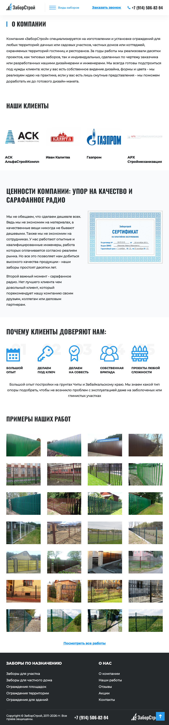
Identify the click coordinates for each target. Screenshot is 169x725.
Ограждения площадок (26, 687)
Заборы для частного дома (29, 680)
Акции (104, 693)
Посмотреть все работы (84, 643)
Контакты (107, 700)
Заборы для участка (23, 674)
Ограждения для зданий (27, 700)
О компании (109, 674)
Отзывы (105, 687)
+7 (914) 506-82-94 (145, 7)
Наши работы (110, 680)
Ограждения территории (27, 693)
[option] (23, 142)
